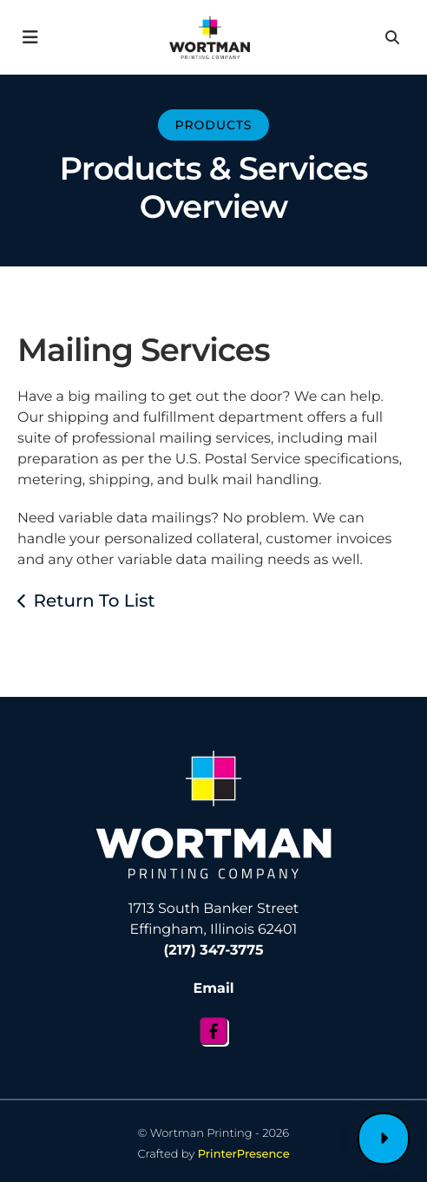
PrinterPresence (244, 1154)
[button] (30, 37)
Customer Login (383, 1138)
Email (213, 989)
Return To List (93, 601)
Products (213, 125)
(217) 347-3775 (214, 950)
